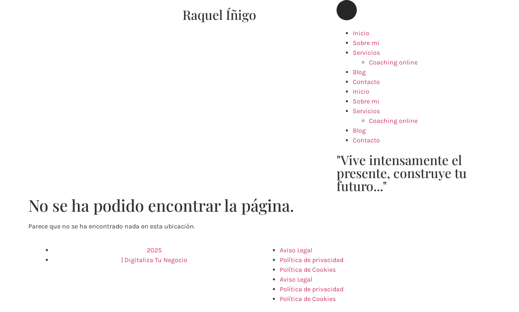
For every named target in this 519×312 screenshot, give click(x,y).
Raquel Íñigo (219, 14)
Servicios (366, 52)
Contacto (366, 82)
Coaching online (393, 62)
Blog (359, 72)
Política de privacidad (311, 260)
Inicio (361, 33)
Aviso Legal (296, 250)
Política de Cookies (308, 269)
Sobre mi (366, 43)
